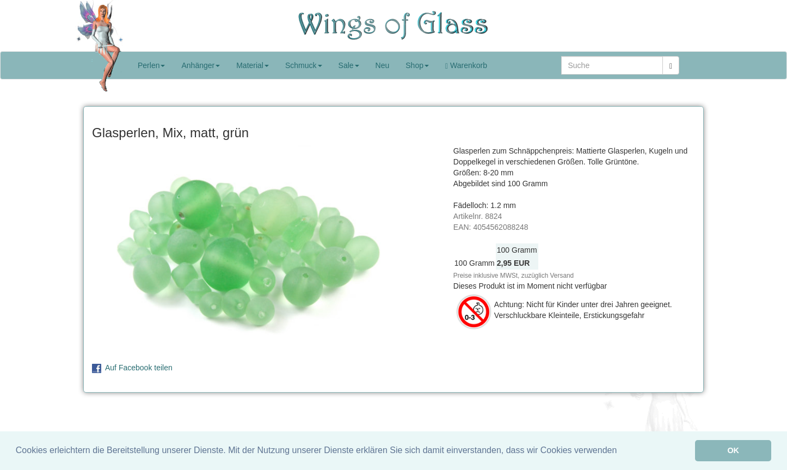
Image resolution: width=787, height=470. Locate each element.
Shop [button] (417, 65)
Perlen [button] (151, 65)
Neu (383, 65)
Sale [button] (349, 65)
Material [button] (252, 65)
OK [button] (733, 450)
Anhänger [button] (200, 65)
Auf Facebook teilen (139, 367)
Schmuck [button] (303, 65)
